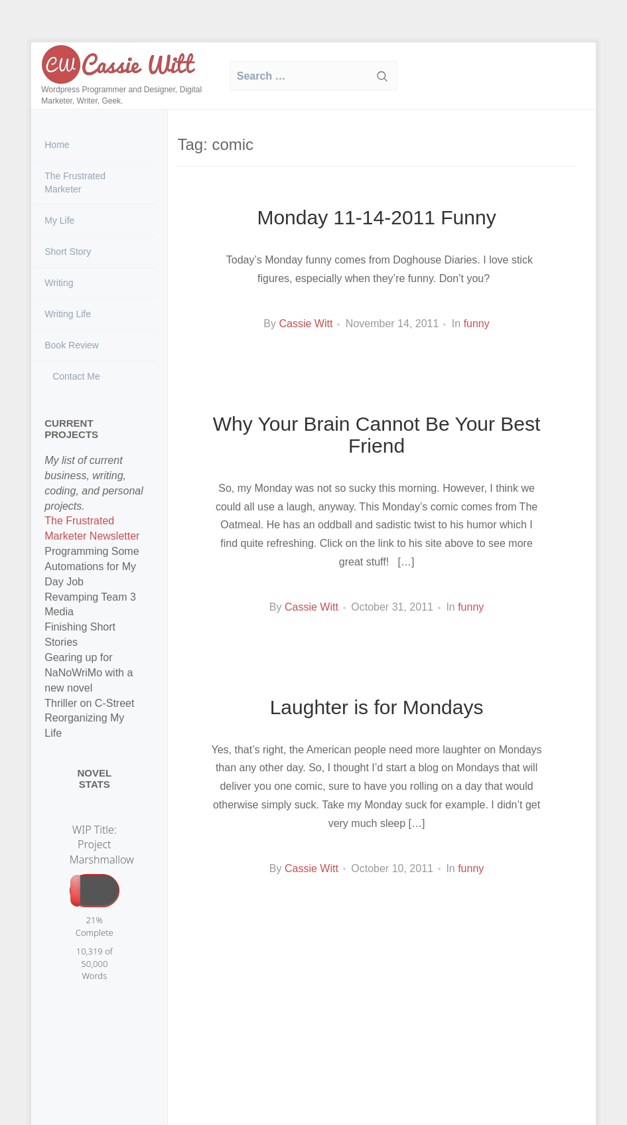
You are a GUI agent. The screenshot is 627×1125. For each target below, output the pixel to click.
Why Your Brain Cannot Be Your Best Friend (377, 435)
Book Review (71, 345)
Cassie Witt (305, 323)
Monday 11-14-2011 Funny (376, 217)
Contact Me (75, 376)
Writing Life (67, 314)
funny (477, 323)
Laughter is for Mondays (377, 707)
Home (56, 144)
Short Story (67, 251)
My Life (59, 220)
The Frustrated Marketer (74, 182)
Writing (58, 282)
